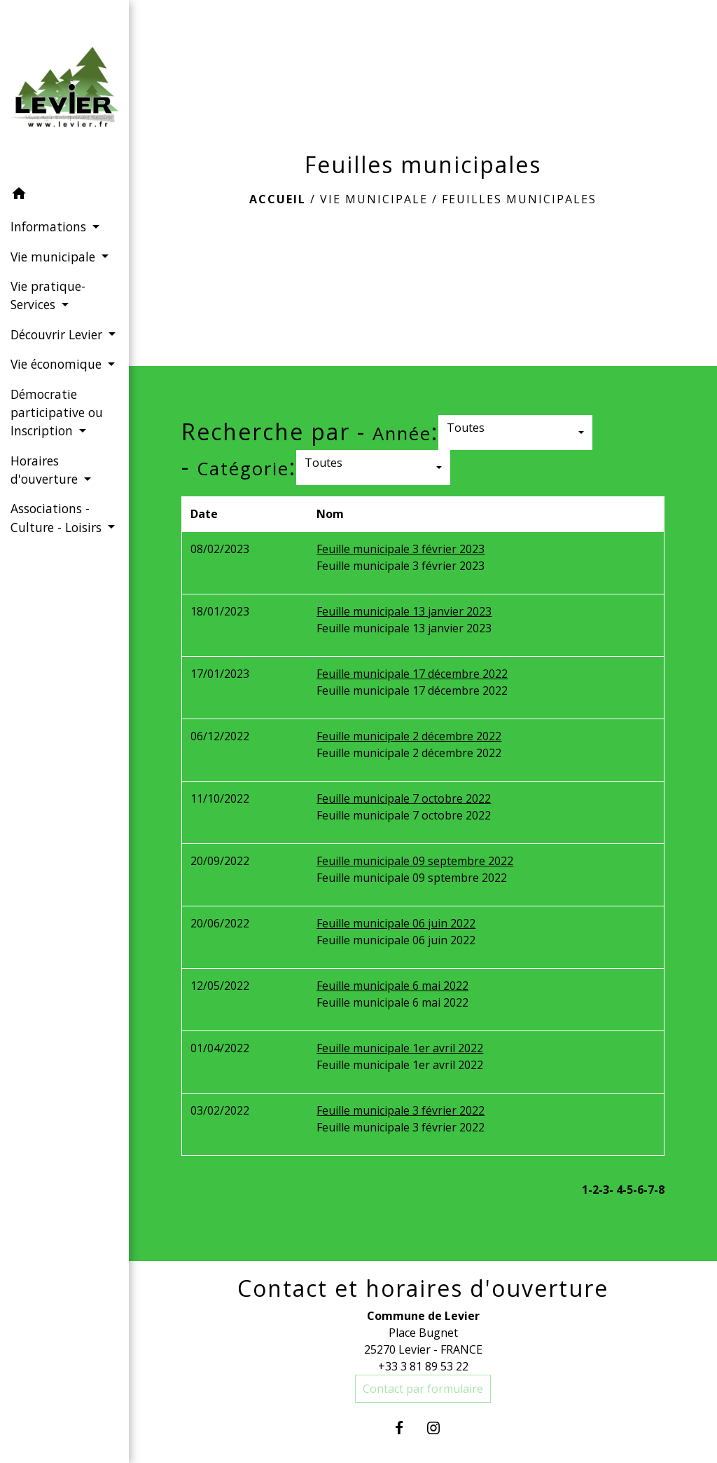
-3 (604, 1189)
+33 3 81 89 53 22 (423, 1366)
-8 (659, 1189)
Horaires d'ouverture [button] (46, 469)
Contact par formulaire (423, 1388)
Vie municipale (374, 199)
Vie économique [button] (58, 363)
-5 (627, 1189)
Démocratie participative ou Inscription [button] (57, 413)
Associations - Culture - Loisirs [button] (58, 517)
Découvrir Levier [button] (58, 334)
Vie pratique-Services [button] (48, 295)
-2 (593, 1189)
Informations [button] (50, 226)
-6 (638, 1189)
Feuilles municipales (519, 199)
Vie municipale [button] (55, 256)
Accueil (277, 199)
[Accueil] (64, 89)
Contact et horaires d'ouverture (422, 1288)
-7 (648, 1189)
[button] (64, 195)
